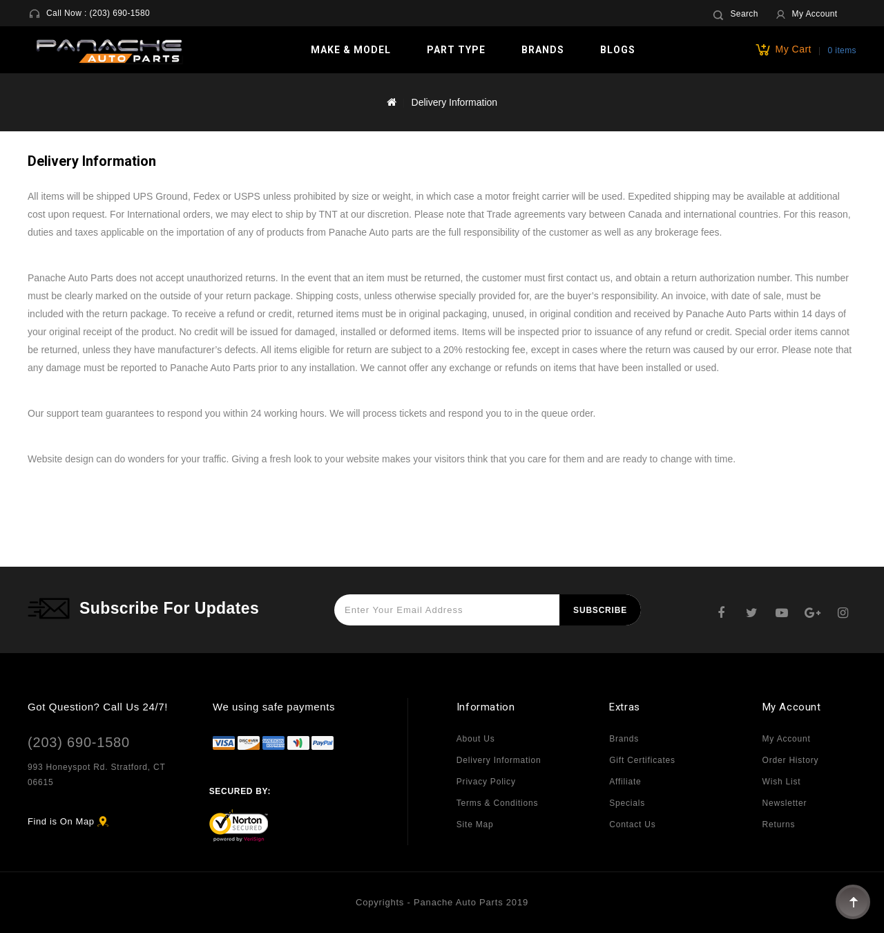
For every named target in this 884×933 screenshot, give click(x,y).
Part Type (456, 49)
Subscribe (600, 610)
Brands (542, 49)
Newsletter (784, 803)
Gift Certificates (642, 760)
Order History (790, 760)
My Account (786, 739)
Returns (779, 824)
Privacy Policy (486, 781)
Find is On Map (61, 821)
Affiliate (625, 781)
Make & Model (351, 49)
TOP (853, 902)
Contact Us (632, 824)
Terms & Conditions (497, 803)
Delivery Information (455, 102)
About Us (476, 739)
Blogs (617, 49)
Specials (627, 803)
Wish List (781, 781)
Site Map (475, 824)
